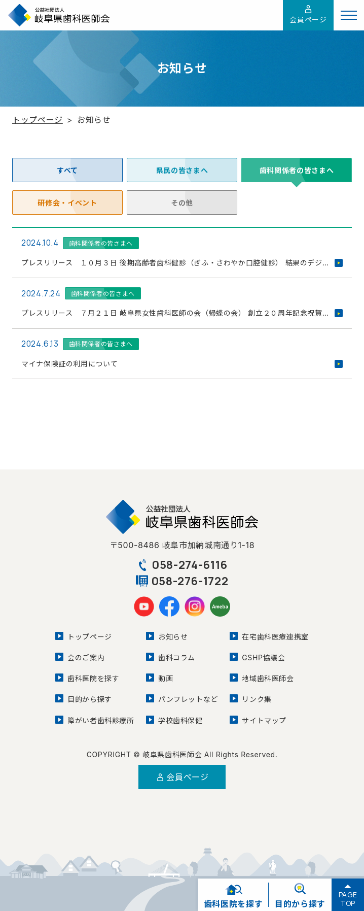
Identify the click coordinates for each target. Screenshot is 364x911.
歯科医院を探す (93, 678)
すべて (67, 170)
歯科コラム (176, 657)
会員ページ (307, 14)
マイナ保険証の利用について (69, 363)
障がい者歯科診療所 (100, 720)
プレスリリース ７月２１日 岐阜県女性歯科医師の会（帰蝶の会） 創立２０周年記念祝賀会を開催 (182, 313)
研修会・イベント (67, 202)
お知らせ (173, 636)
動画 (165, 678)
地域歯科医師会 (268, 678)
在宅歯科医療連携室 (275, 636)
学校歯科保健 (180, 720)
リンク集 (257, 699)
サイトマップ (264, 720)
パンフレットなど (188, 699)
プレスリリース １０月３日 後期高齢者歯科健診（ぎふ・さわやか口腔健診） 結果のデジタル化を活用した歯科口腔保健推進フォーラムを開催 (182, 262)
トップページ (37, 120)
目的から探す (89, 699)
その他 (182, 202)
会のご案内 (85, 657)
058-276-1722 (182, 581)
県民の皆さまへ (182, 170)
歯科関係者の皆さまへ (101, 243)
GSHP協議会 (263, 657)
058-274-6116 (182, 565)
